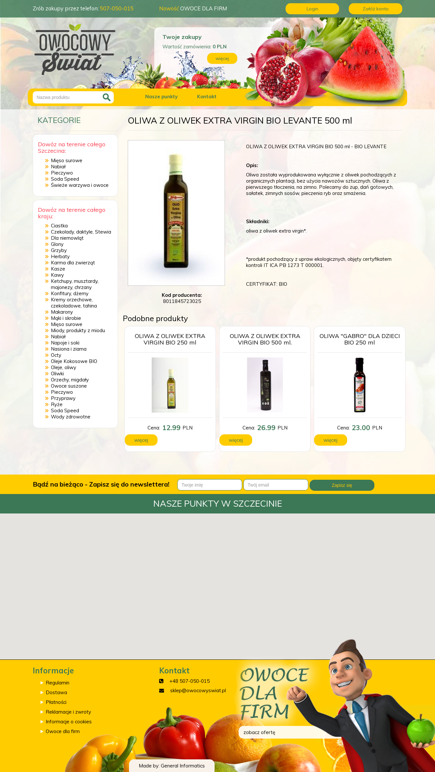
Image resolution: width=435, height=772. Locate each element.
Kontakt (207, 96)
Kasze (58, 269)
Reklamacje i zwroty (68, 712)
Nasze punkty (161, 96)
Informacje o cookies (69, 721)
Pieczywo (62, 173)
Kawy (57, 275)
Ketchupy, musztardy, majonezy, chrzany (75, 284)
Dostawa (56, 692)
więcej (222, 58)
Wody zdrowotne (70, 417)
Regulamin (57, 683)
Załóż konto (376, 9)
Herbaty (60, 256)
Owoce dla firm (63, 731)
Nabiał (58, 166)
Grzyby (59, 250)
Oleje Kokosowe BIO (74, 361)
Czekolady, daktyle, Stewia (81, 232)
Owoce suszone (69, 386)
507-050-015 (117, 8)
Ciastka (59, 226)
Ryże (57, 404)
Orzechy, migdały (70, 380)
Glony (57, 244)
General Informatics (183, 766)
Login (312, 9)
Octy (56, 355)
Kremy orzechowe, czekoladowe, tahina (74, 302)
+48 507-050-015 (190, 681)
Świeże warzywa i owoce (80, 185)
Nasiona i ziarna (69, 349)
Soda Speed (65, 179)
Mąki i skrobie (66, 318)
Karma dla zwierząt (73, 262)
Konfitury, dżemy (69, 293)
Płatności (56, 702)
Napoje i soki (65, 343)
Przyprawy (63, 398)
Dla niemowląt (67, 238)
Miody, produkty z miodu (78, 330)
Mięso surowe (66, 160)
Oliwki (57, 373)
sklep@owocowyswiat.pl (198, 690)
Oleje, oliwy (63, 367)
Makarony (62, 312)
